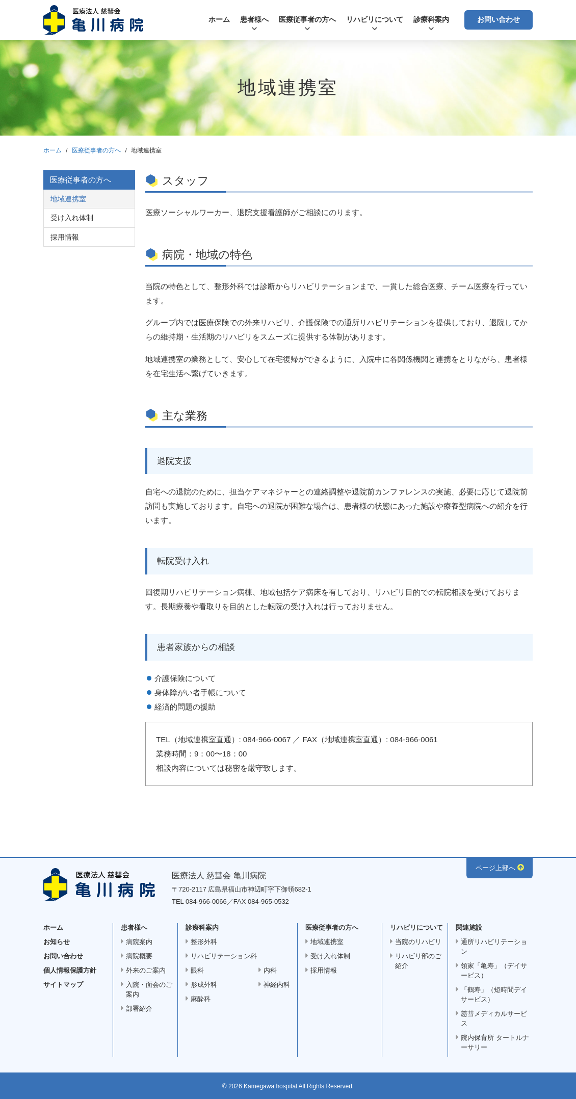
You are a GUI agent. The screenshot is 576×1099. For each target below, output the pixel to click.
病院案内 (139, 942)
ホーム (219, 19)
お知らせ (56, 942)
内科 (270, 970)
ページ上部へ (495, 868)
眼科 (197, 970)
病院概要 (139, 956)
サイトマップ (63, 984)
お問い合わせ (498, 19)
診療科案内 (431, 19)
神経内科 (277, 984)
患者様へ (254, 19)
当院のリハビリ (418, 942)
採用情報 (64, 237)
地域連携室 (68, 199)
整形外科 (204, 942)
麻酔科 (201, 999)
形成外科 (204, 984)
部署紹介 (139, 1008)
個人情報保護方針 (69, 970)
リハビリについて (374, 19)
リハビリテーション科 (224, 956)
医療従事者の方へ (307, 19)
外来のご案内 (146, 970)
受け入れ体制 (71, 218)
